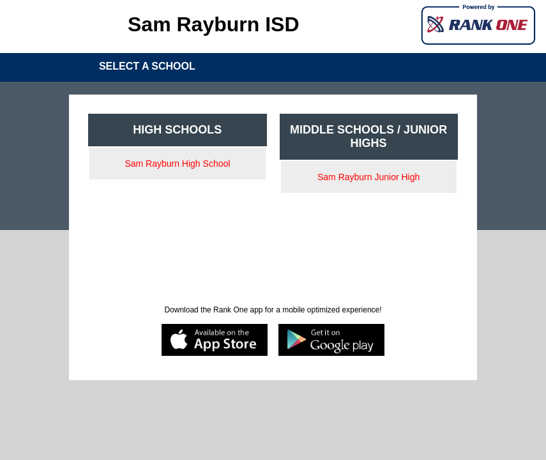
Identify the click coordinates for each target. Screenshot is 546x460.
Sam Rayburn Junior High (368, 177)
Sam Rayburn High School (177, 163)
